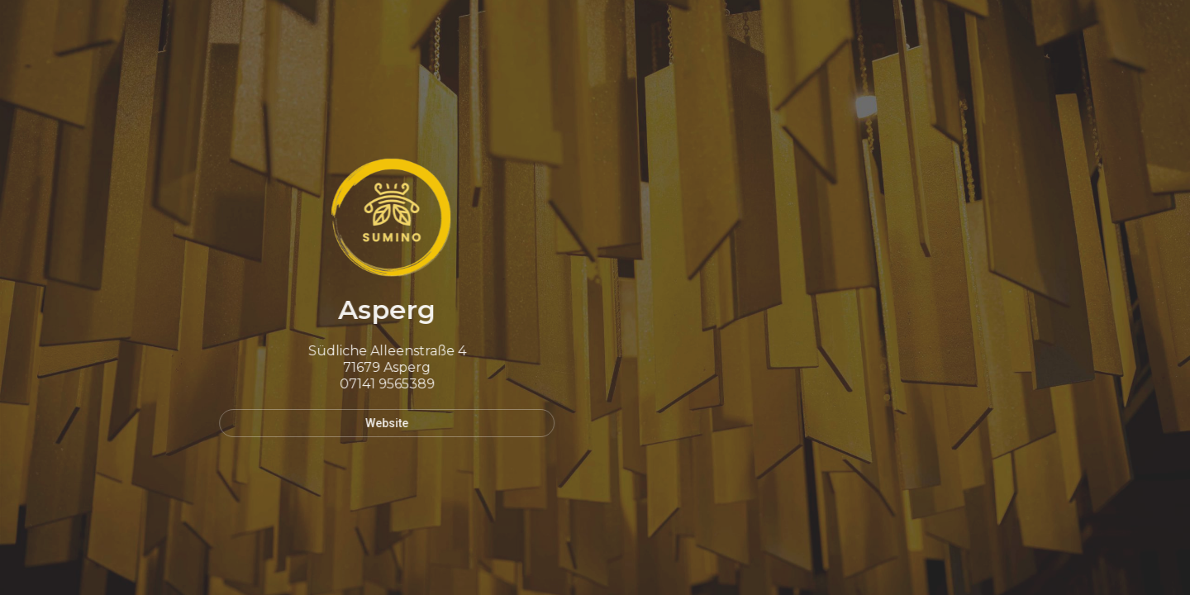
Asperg (382, 309)
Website (382, 423)
